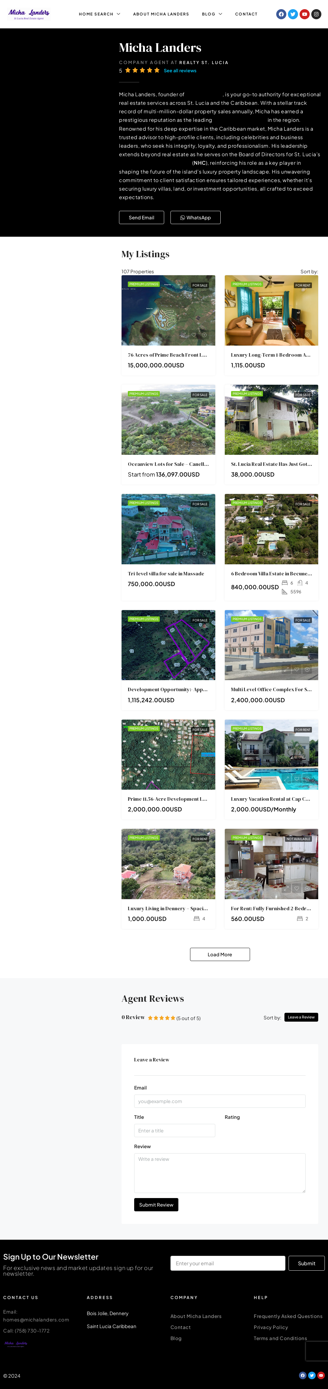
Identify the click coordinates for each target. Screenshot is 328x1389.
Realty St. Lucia (204, 62)
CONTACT (246, 14)
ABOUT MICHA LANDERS (161, 14)
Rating (232, 1117)
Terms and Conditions (280, 1338)
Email (140, 1087)
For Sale (200, 285)
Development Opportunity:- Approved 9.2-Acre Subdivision (197, 689)
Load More (220, 954)
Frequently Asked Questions (288, 1316)
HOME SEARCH (96, 14)
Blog (176, 1338)
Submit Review (156, 1205)
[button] (141, 217)
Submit (306, 1263)
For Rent (302, 285)
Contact (180, 1327)
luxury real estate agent (266, 119)
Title (139, 1117)
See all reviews (181, 71)
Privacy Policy (271, 1327)
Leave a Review (301, 1017)
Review (142, 1146)
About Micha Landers (196, 1316)
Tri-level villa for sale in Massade (166, 573)
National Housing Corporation (183, 162)
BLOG (209, 14)
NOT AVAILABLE (298, 839)
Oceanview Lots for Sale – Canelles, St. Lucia (180, 463)
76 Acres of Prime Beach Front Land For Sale (179, 354)
